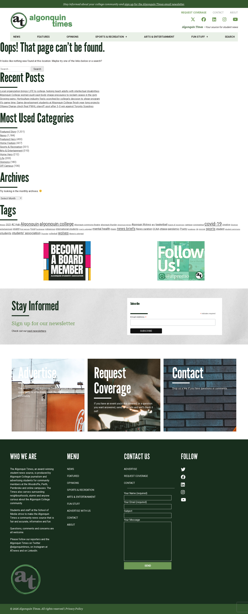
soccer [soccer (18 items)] (202, 229)
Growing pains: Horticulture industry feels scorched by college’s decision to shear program (50, 98)
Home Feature (8, 143)
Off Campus (6, 165)
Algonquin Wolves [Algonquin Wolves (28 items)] (141, 224)
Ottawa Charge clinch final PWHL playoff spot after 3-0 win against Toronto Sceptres (46, 106)
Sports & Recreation (109, 36)
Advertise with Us (79, 510)
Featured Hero (8, 139)
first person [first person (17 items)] (25, 229)
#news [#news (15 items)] (2, 225)
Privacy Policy (74, 608)
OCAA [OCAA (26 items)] (156, 229)
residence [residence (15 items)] (191, 229)
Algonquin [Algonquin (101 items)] (30, 224)
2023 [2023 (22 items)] (8, 224)
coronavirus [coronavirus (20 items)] (198, 224)
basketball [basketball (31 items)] (161, 224)
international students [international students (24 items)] (67, 229)
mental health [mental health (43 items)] (101, 229)
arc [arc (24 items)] (153, 224)
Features (43, 36)
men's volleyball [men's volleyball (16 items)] (85, 229)
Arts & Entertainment (159, 36)
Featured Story (8, 131)
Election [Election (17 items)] (234, 225)
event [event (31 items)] (16, 228)
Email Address (138, 317)
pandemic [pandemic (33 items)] (173, 228)
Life (2, 158)
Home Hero (6, 154)
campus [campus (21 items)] (188, 224)
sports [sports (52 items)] (210, 229)
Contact (218, 12)
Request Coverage (193, 12)
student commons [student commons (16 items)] (232, 229)
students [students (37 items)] (5, 233)
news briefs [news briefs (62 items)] (126, 229)
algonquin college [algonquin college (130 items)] (57, 223)
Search (230, 36)
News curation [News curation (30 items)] (144, 228)
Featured (73, 476)
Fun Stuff (198, 36)
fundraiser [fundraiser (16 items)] (40, 229)
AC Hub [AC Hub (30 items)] (16, 224)
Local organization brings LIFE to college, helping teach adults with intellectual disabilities (49, 91)
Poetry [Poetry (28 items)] (183, 229)
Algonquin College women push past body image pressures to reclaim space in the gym (48, 94)
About (234, 12)
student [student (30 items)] (220, 228)
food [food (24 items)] (32, 229)
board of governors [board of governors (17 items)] (176, 225)
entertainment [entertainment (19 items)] (6, 229)
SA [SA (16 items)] (197, 229)
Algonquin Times (192, 27)
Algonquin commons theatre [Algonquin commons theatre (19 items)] (87, 224)
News (16, 36)
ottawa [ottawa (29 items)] (163, 228)
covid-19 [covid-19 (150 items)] (213, 223)
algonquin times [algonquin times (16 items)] (124, 225)
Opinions (72, 36)
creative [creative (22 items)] (226, 224)
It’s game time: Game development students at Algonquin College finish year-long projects (49, 102)
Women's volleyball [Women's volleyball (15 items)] (76, 234)
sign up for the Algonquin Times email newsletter (154, 4)
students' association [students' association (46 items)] (26, 233)
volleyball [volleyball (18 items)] (53, 234)
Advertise (130, 469)
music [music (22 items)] (113, 229)
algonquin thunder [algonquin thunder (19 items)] (109, 224)
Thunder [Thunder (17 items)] (44, 234)
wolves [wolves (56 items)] (63, 233)
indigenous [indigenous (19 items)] (50, 229)
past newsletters (36, 330)
